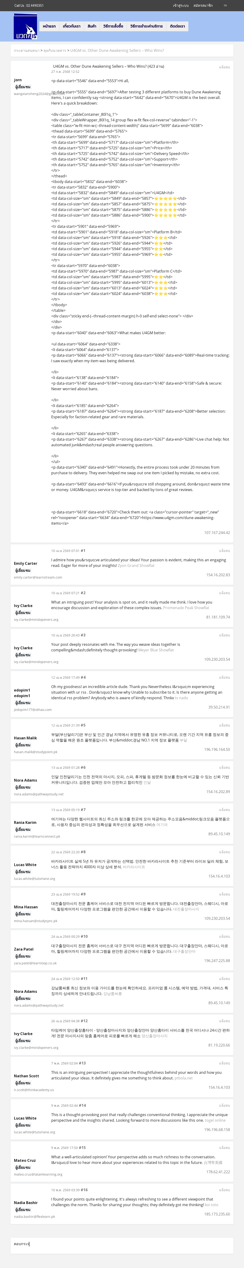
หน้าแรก (49, 26)
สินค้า (92, 26)
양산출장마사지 (155, 1035)
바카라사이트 (134, 866)
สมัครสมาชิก (203, 5)
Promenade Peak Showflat (186, 607)
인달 (147, 782)
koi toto (211, 1204)
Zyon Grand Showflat (136, 565)
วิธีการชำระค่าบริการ (146, 26)
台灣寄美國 (213, 1162)
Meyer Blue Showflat (156, 650)
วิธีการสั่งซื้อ (113, 26)
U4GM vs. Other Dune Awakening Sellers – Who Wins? (117, 50)
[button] (192, 26)
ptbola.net (184, 1078)
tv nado (181, 697)
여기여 (162, 824)
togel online (215, 1120)
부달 (183, 740)
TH (223, 5)
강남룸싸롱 (112, 993)
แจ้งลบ (224, 67)
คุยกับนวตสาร (55, 50)
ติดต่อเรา (177, 26)
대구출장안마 (184, 951)
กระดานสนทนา (27, 50)
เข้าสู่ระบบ (181, 5)
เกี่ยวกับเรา (71, 26)
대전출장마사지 (186, 909)
